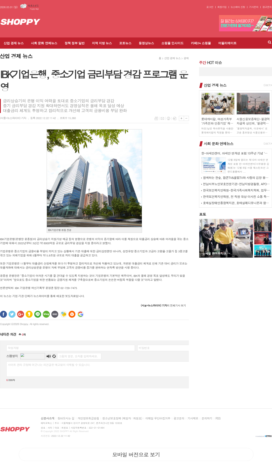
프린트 (168, 118)
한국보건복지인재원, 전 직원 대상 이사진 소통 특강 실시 (236, 196)
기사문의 (253, 7)
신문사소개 (47, 418)
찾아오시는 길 (65, 418)
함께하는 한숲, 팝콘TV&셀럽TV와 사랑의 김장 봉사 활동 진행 (236, 177)
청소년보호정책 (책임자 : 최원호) (122, 418)
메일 (162, 118)
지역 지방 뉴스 (102, 43)
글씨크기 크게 (181, 118)
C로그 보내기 (71, 314)
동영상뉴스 (146, 43)
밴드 (54, 314)
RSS (218, 418)
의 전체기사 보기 (163, 305)
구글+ (20, 314)
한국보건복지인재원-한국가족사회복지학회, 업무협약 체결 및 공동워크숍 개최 (236, 190)
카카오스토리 (29, 314)
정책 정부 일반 (75, 43)
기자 (13, 118)
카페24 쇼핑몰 (201, 43)
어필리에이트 (227, 43)
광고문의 (267, 7)
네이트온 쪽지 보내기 (63, 314)
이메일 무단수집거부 (157, 418)
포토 (202, 214)
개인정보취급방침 (88, 418)
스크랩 (175, 118)
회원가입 (222, 7)
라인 (37, 314)
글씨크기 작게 (186, 118)
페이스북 (3, 314)
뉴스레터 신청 (238, 7)
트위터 (12, 314)
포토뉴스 (125, 43)
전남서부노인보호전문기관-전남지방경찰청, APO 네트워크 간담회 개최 (236, 184)
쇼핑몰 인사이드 (172, 43)
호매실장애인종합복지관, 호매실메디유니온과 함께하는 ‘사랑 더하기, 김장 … (236, 203)
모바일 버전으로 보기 (136, 454)
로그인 (209, 7)
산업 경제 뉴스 (14, 43)
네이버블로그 (46, 314)
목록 (156, 118)
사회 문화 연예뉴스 (44, 43)
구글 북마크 (80, 314)
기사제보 (192, 418)
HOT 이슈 (210, 62)
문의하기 (207, 418)
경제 (186, 58)
